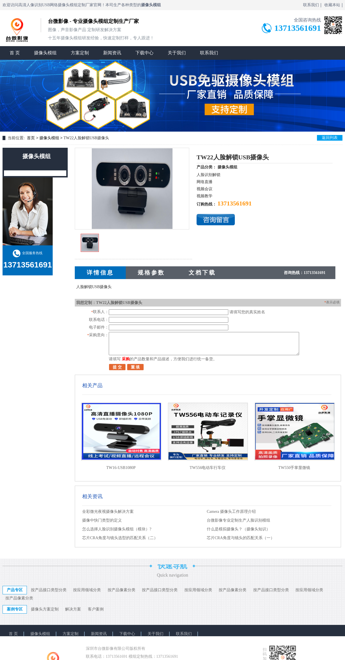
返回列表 (330, 138)
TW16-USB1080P (120, 468)
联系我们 (209, 52)
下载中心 (144, 52)
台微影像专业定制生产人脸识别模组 (238, 520)
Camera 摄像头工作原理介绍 (231, 511)
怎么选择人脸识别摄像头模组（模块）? (116, 529)
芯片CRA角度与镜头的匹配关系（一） (240, 538)
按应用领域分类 (87, 590)
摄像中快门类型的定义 (102, 520)
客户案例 (96, 609)
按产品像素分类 (121, 590)
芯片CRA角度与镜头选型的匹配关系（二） (120, 538)
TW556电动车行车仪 (208, 468)
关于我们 (177, 52)
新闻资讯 (112, 52)
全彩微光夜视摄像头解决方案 (108, 511)
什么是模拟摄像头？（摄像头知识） (238, 529)
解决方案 (73, 609)
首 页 (15, 52)
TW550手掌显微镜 (294, 468)
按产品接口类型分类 (49, 590)
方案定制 (80, 52)
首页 (31, 138)
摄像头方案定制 (45, 609)
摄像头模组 (45, 52)
